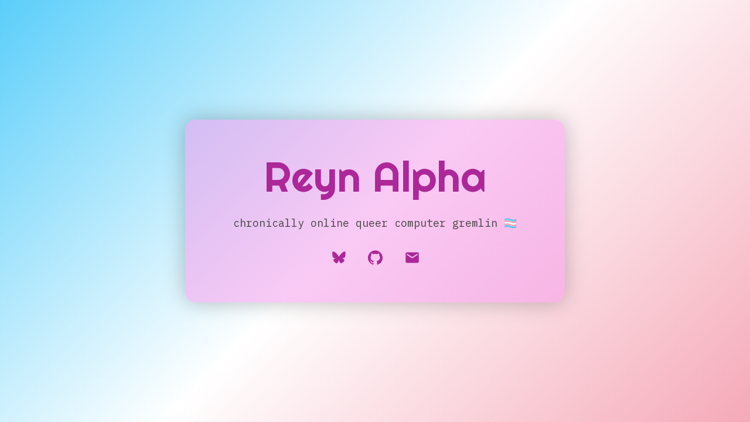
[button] (412, 257)
